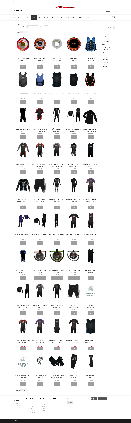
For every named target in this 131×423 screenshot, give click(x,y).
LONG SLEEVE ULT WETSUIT (24, 164)
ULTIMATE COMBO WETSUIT (24, 305)
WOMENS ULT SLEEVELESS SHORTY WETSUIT (64, 340)
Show (41, 27)
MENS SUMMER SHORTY (57, 164)
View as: (110, 27)
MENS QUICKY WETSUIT (91, 164)
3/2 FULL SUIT (56, 129)
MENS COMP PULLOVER (57, 94)
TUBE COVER (74, 58)
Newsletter (70, 398)
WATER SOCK (90, 376)
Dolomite (30, 408)
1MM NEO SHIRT (23, 199)
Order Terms (19, 405)
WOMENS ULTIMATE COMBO (41, 235)
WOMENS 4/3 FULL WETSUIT (75, 199)
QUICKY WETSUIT (90, 270)
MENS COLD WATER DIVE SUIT (93, 129)
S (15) (105, 57)
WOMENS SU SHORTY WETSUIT (42, 340)
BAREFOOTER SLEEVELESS (24, 129)
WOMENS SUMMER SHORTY (92, 199)
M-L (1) (105, 64)
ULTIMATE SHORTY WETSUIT (24, 340)
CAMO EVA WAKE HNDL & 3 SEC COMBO (79, 270)
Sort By (25, 27)
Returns (18, 403)
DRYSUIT (91, 305)
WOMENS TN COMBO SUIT (24, 235)
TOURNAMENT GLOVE (57, 376)
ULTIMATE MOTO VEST (39, 94)
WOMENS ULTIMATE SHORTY (75, 235)
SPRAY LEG (73, 376)
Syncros (30, 406)
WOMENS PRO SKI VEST (23, 376)
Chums (30, 402)
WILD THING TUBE (40, 58)
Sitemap (43, 410)
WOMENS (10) (107, 46)
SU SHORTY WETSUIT (40, 305)
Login (114, 11)
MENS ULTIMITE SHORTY (40, 164)
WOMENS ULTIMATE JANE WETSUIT (61, 235)
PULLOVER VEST (73, 94)
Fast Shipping (20, 407)
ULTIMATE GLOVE (40, 376)
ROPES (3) (106, 41)
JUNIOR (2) (106, 48)
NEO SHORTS (73, 305)
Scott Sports (31, 412)
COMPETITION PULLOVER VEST (93, 340)
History (43, 404)
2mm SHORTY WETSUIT (74, 164)
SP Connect (31, 404)
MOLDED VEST (23, 94)
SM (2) (105, 59)
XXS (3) (105, 54)
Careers (43, 402)
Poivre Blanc (31, 410)
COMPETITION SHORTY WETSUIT (43, 129)
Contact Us (44, 406)
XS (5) (105, 55)
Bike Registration (58, 404)
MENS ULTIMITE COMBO (74, 129)
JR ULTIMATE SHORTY (23, 270)
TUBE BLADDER (57, 58)
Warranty (56, 402)
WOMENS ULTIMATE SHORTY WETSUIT (79, 340)
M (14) (105, 61)
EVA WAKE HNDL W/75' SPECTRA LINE (61, 270)
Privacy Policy (44, 408)
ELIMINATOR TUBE (23, 58)
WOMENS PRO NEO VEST (91, 94)
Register (108, 11)
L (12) (105, 66)
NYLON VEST (90, 58)
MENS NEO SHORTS (39, 199)
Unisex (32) (106, 49)
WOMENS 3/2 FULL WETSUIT (58, 199)
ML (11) (105, 62)
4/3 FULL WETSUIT (57, 305)
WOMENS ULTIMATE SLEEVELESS (94, 235)
